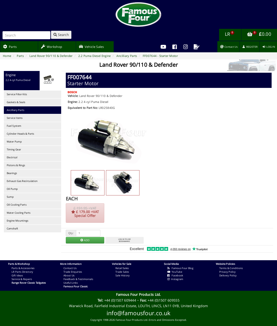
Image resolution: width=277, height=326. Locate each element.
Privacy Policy (227, 271)
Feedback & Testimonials (78, 279)
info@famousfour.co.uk (138, 313)
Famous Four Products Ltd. (138, 294)
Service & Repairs (22, 279)
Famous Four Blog (180, 268)
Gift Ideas (17, 275)
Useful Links (70, 282)
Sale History (122, 275)
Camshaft (12, 228)
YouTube (174, 271)
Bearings (12, 173)
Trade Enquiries (72, 271)
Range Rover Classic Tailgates (29, 282)
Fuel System (14, 126)
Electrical (12, 157)
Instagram (175, 279)
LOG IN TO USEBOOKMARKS (124, 240)
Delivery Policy (228, 275)
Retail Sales (122, 268)
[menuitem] (174, 46)
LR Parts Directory (22, 271)
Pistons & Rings (16, 165)
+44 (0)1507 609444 (120, 300)
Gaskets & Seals (16, 102)
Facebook (175, 275)
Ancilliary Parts (15, 110)
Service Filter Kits (17, 94)
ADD (84, 240)
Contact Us (70, 268)
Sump (10, 196)
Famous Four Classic (75, 286)
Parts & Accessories (23, 268)
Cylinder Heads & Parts (20, 133)
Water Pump (14, 141)
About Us (68, 275)
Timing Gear (14, 149)
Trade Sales (122, 271)
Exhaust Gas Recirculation (22, 181)
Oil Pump (12, 189)
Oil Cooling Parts (17, 204)
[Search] (26, 35)
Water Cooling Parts (19, 212)
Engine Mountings (17, 220)
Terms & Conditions (231, 268)
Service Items (15, 118)
